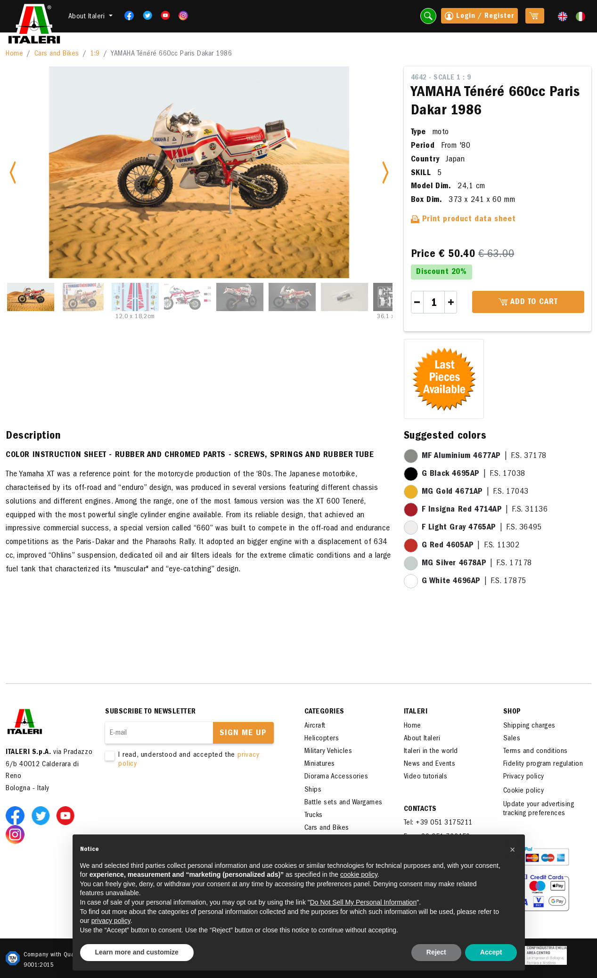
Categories (324, 712)
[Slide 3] (135, 297)
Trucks (313, 815)
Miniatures (319, 764)
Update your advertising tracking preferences (538, 809)
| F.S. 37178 (484, 456)
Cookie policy (523, 791)
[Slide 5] (239, 297)
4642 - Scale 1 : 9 (441, 78)
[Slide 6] (292, 297)
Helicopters (321, 739)
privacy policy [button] (111, 920)
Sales (512, 739)
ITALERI (416, 712)
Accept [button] (491, 952)
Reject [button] (436, 952)
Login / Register (479, 17)
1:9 (95, 54)
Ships (313, 790)
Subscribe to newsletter (150, 712)
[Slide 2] (82, 297)
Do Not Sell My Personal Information (363, 902)
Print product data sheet (463, 220)
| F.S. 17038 (473, 474)
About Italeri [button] (87, 17)
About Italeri (422, 739)
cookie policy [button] (358, 874)
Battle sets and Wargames (343, 803)
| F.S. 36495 (482, 528)
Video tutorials (426, 777)
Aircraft (315, 726)
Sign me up (243, 733)
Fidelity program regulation (543, 764)
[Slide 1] (30, 297)
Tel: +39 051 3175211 (438, 823)
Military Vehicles (328, 751)
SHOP (512, 712)
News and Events (430, 764)
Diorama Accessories (336, 777)
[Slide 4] (187, 297)
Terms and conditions (535, 751)
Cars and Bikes (56, 54)
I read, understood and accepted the (191, 760)
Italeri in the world (431, 751)
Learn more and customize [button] (137, 952)
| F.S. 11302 (471, 546)
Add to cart (528, 302)
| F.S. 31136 (485, 510)
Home (14, 54)
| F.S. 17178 (477, 564)
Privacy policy (523, 777)
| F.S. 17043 (475, 492)
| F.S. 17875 (474, 581)
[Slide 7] (344, 297)
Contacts (420, 809)
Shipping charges (529, 726)
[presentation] (176, 799)
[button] (512, 849)
